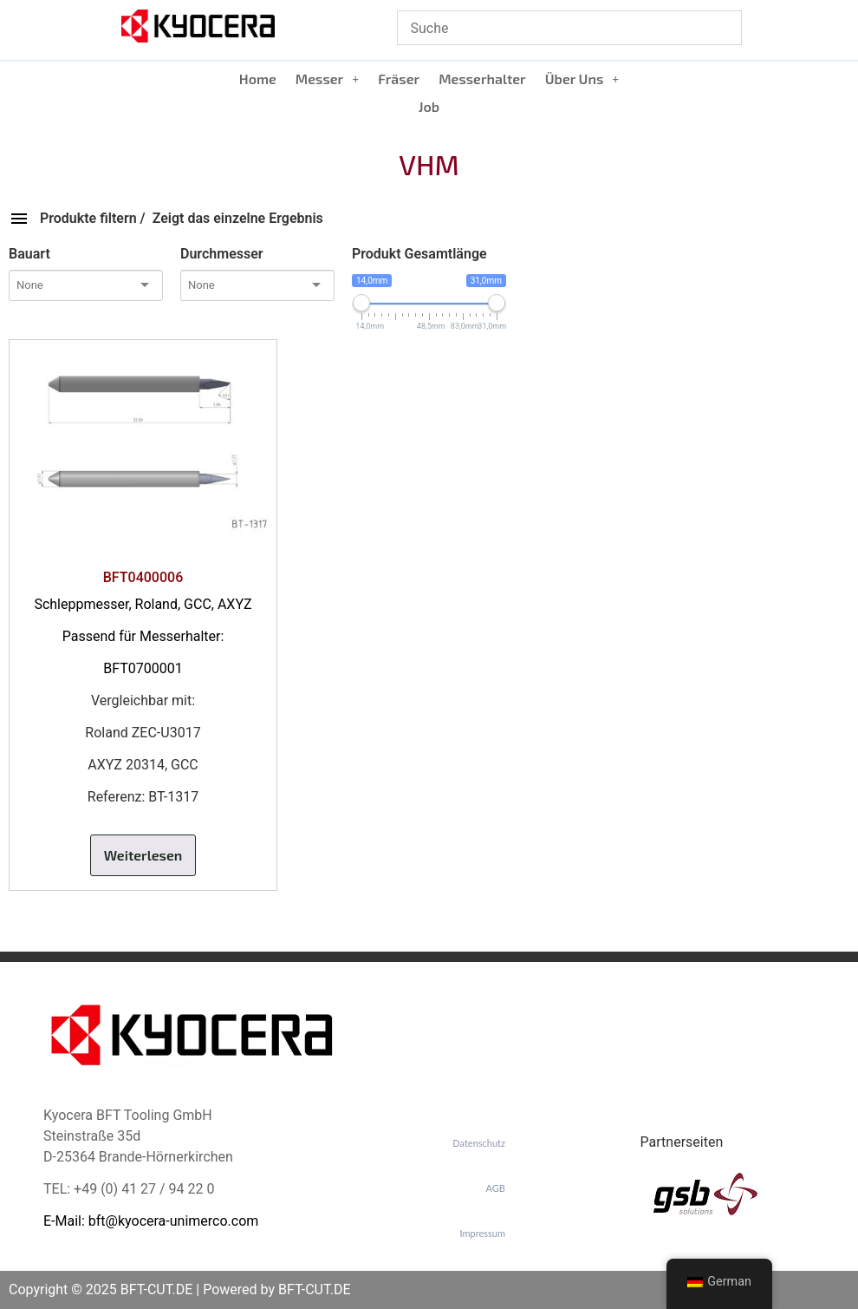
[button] (327, 79)
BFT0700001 (142, 668)
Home (257, 78)
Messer (327, 78)
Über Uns (582, 78)
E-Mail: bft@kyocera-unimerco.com (150, 1221)
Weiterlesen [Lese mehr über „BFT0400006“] (143, 855)
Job (429, 106)
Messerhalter (482, 78)
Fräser (398, 78)
